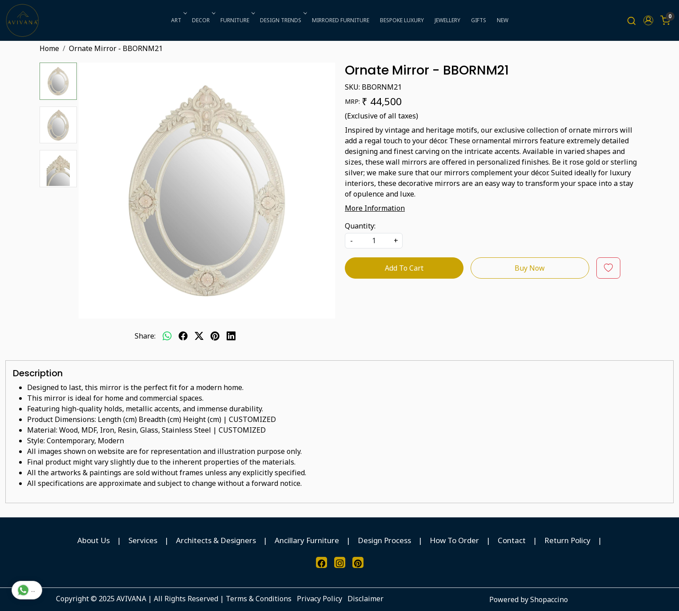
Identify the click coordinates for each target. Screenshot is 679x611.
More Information (375, 208)
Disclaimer (365, 598)
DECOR (203, 20)
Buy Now (530, 268)
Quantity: (360, 226)
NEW (502, 20)
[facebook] (183, 336)
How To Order (454, 540)
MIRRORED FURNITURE (340, 20)
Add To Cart (404, 268)
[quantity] (374, 240)
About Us (93, 540)
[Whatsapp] (167, 336)
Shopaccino (549, 599)
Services (142, 540)
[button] (648, 20)
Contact (512, 540)
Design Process (384, 540)
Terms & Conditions (259, 598)
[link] (631, 20)
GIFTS (478, 20)
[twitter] (199, 336)
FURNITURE (236, 20)
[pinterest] (215, 336)
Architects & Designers (216, 540)
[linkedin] (231, 336)
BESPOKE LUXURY (402, 20)
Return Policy (567, 540)
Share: (145, 336)
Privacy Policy (319, 598)
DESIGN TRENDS (282, 20)
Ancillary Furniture (307, 540)
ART (178, 20)
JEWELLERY (447, 20)
